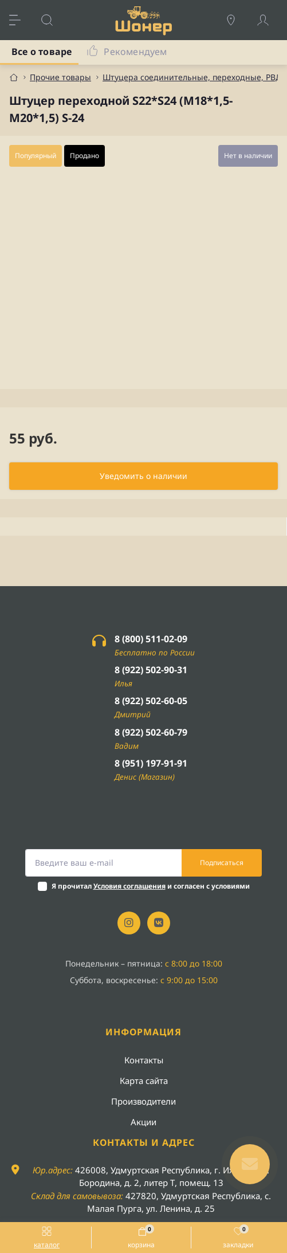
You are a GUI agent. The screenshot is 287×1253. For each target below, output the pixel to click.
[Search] (52, 20)
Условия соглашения (129, 886)
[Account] (268, 20)
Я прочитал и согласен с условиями (151, 886)
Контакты (143, 1060)
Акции (143, 1122)
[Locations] (236, 20)
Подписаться (221, 862)
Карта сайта (144, 1080)
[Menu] (20, 20)
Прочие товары (60, 77)
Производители (143, 1101)
